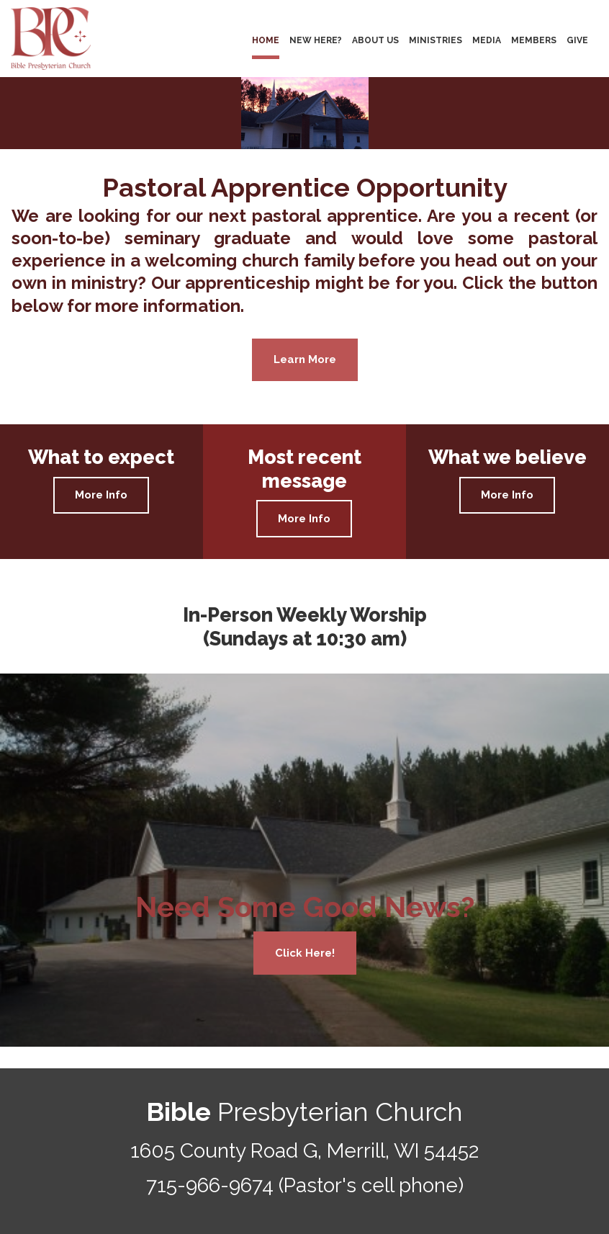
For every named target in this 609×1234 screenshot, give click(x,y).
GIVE (577, 40)
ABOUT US (375, 40)
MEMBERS (533, 40)
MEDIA (486, 40)
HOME (265, 40)
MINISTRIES (435, 40)
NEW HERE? (315, 40)
